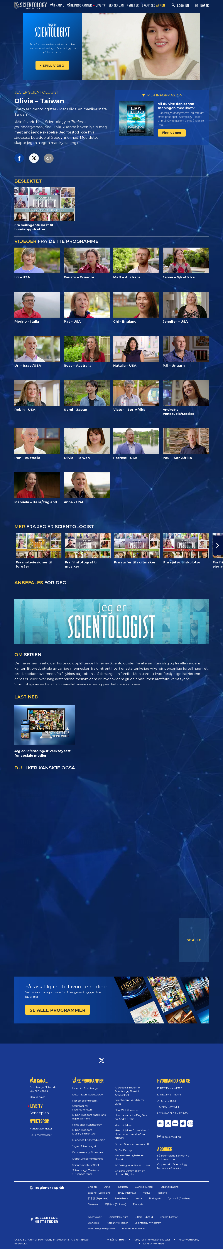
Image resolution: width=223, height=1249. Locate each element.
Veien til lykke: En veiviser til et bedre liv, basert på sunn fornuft (132, 1134)
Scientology (94, 1216)
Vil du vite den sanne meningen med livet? (176, 106)
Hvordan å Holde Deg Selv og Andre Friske (131, 1117)
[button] (218, 545)
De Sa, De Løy (123, 1150)
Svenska (93, 1204)
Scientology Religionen (101, 1228)
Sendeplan (39, 1113)
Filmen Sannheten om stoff (132, 1144)
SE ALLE (194, 940)
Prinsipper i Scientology (87, 1124)
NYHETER (133, 5)
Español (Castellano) (99, 1192)
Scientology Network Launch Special (43, 1088)
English (92, 1186)
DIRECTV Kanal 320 (169, 1088)
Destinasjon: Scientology (87, 1094)
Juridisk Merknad (153, 1243)
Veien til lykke (123, 1125)
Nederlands (121, 1198)
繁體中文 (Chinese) (115, 1204)
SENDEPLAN (116, 5)
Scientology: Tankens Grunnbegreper (85, 1172)
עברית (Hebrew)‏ (127, 1192)
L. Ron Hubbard (144, 1216)
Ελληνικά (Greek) (144, 1186)
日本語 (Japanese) (98, 1198)
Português (155, 1198)
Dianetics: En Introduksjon (88, 1139)
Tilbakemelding (171, 1136)
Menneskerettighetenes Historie (129, 1157)
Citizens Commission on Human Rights (130, 1172)
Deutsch (123, 1186)
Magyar (147, 1192)
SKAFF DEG (153, 5)
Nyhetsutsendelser (41, 1128)
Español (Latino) (169, 1186)
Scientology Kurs (118, 1216)
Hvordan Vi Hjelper (117, 1222)
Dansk (107, 1186)
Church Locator (168, 1216)
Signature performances (87, 1158)
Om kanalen (38, 1096)
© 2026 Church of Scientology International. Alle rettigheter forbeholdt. (52, 1241)
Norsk (138, 1198)
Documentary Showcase (87, 1152)
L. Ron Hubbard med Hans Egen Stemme (89, 1116)
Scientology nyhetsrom (148, 1222)
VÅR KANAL (57, 5)
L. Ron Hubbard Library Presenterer (84, 1131)
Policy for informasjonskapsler (151, 1239)
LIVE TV (100, 5)
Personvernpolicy (188, 1239)
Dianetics (93, 1222)
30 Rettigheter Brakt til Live (132, 1165)
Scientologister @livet (85, 1165)
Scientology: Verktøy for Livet (129, 1101)
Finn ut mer (171, 133)
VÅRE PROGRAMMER (79, 5)
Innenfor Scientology (85, 1088)
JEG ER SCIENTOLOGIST (36, 92)
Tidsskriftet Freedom (133, 1228)
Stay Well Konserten (127, 1110)
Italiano (162, 1192)
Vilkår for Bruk (116, 1239)
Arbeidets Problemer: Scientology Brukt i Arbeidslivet (128, 1091)
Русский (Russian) (179, 1198)
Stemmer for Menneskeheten (82, 1107)
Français (138, 1204)
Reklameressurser (41, 1134)
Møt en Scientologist (85, 1100)
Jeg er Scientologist (84, 1146)
